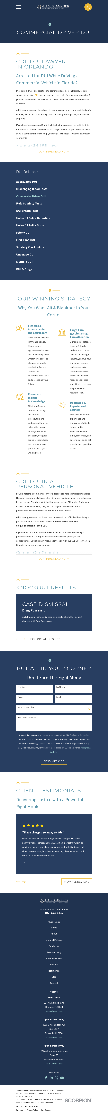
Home (54, 928)
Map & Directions (54, 1012)
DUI (36, 95)
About (54, 934)
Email (58, 698)
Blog (54, 977)
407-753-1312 (54, 914)
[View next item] (24, 640)
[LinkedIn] (51, 1078)
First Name (22, 688)
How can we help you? (27, 718)
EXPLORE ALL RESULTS (45, 640)
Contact (54, 984)
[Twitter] (56, 1078)
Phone (20, 698)
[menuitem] (54, 182)
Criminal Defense (54, 940)
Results (54, 965)
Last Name (60, 688)
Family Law (54, 947)
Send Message (54, 762)
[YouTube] (62, 1078)
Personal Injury (54, 953)
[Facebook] (46, 1078)
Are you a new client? (26, 708)
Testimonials (54, 971)
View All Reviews (76, 882)
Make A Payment (54, 959)
